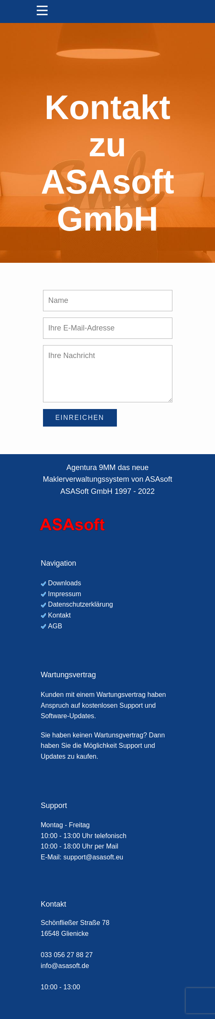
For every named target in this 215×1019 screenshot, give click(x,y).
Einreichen (80, 417)
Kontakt (59, 615)
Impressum (64, 593)
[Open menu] (42, 10)
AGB (55, 626)
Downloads (64, 583)
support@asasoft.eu (93, 857)
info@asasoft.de (65, 965)
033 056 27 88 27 (67, 954)
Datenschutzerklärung (80, 604)
